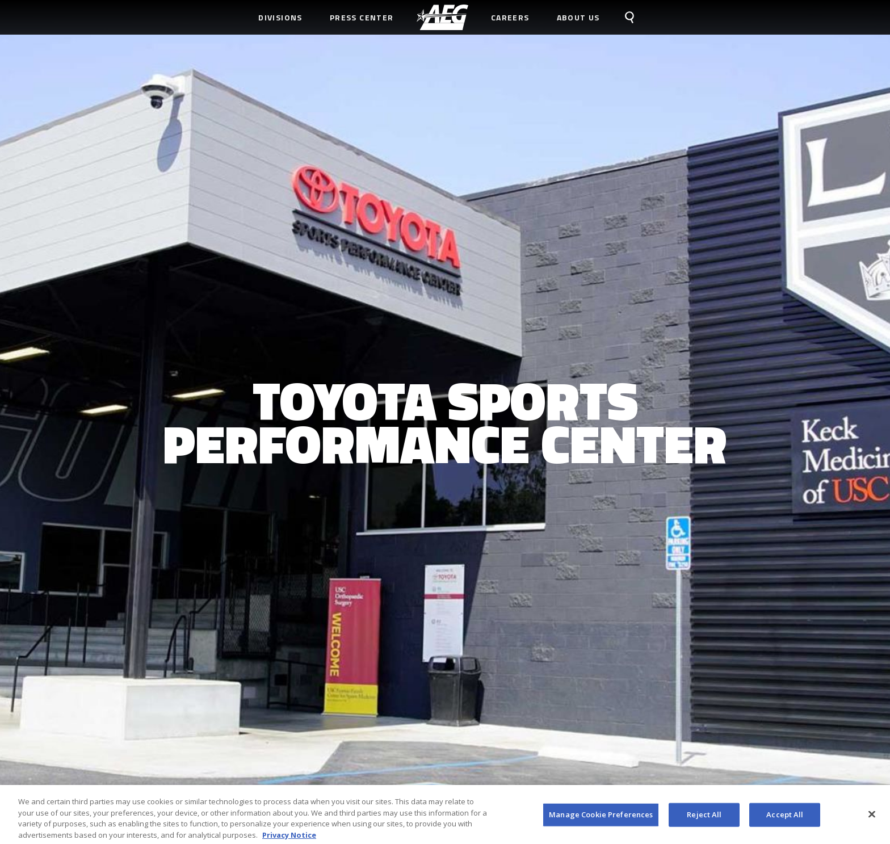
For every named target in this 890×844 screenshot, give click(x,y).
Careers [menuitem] (510, 17)
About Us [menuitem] (578, 17)
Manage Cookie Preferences (601, 817)
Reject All (704, 817)
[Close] (871, 817)
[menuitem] (442, 17)
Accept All (784, 817)
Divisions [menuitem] (280, 17)
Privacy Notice (289, 838)
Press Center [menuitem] (362, 17)
